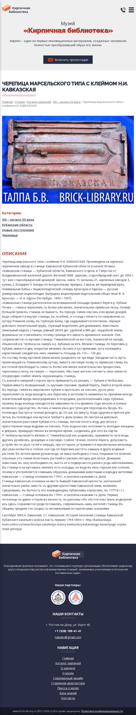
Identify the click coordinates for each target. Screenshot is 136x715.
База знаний (68, 693)
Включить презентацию (68, 60)
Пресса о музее (68, 688)
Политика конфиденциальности (102, 711)
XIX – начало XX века (18, 219)
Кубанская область (17, 225)
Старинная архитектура (68, 683)
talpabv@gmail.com (68, 637)
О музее (68, 673)
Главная (68, 658)
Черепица (10, 235)
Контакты (68, 698)
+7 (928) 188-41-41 (68, 631)
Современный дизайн (68, 678)
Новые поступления (18, 230)
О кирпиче (68, 668)
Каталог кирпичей (68, 663)
